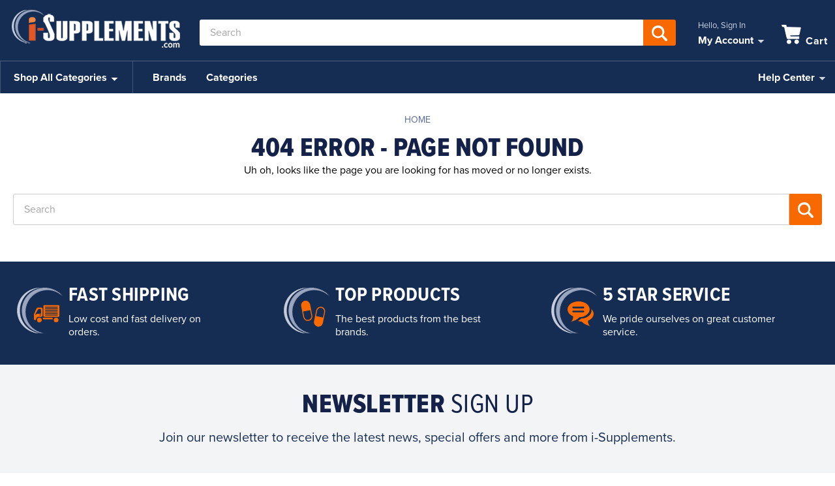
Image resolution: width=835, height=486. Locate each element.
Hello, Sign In (722, 25)
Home (417, 119)
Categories (232, 77)
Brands (170, 77)
